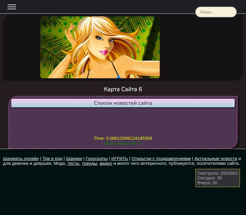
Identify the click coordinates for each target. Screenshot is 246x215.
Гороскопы (97, 158)
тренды (89, 163)
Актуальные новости (215, 158)
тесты (73, 163)
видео (106, 163)
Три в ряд (52, 158)
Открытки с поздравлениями (161, 158)
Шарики (74, 158)
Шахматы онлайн (21, 158)
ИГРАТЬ (119, 158)
